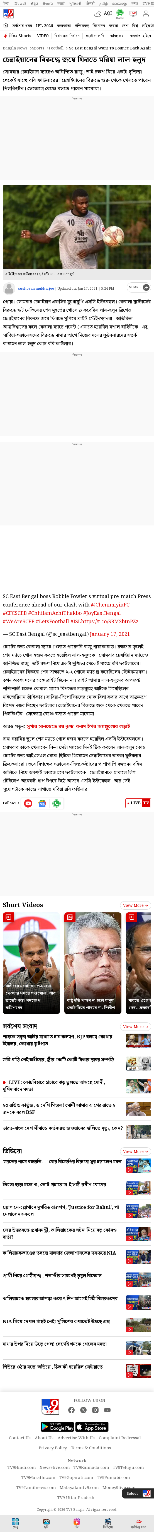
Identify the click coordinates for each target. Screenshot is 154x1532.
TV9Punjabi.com (113, 1477)
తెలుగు (48, 3)
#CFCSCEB (15, 613)
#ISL (75, 622)
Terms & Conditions (91, 1448)
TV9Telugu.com (128, 1467)
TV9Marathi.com (38, 1477)
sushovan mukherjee (36, 288)
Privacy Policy (53, 1448)
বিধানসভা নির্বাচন (67, 36)
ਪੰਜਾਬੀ (90, 3)
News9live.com (55, 1467)
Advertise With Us (76, 1438)
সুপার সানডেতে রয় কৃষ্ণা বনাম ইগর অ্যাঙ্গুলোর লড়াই (78, 726)
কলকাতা (64, 26)
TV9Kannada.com (91, 1467)
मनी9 (134, 3)
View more (135, 906)
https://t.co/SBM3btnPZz (109, 622)
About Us (44, 1438)
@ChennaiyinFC (110, 605)
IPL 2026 (44, 26)
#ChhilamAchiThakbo (55, 613)
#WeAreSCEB (19, 622)
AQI (108, 13)
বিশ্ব (135, 26)
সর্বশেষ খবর (22, 26)
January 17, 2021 (110, 634)
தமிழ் (103, 3)
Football (56, 48)
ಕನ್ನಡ (34, 3)
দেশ (125, 26)
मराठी (61, 3)
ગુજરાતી (75, 3)
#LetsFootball (52, 622)
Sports (38, 48)
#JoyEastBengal (102, 613)
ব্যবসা (113, 26)
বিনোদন (99, 26)
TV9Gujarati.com (76, 1477)
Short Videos (23, 905)
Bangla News (15, 48)
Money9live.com (119, 1488)
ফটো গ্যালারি (94, 36)
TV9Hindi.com (22, 1467)
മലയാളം (119, 3)
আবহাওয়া (117, 36)
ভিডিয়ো (12, 1151)
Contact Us (20, 1438)
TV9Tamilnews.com (36, 1488)
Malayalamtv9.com (79, 1488)
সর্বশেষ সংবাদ (20, 1026)
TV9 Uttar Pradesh (75, 1498)
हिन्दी (6, 3)
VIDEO (43, 36)
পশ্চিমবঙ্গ (82, 26)
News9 (20, 3)
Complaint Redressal (120, 1438)
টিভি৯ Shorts (20, 36)
